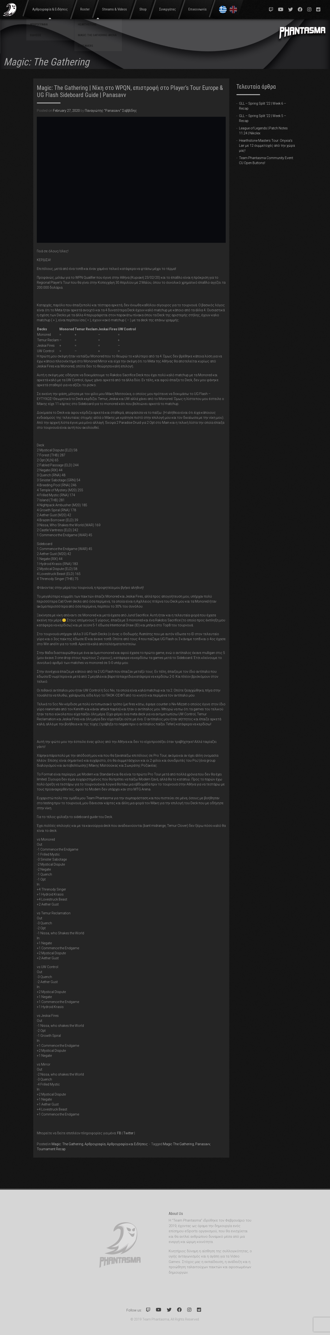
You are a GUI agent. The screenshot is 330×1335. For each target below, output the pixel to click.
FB (119, 1133)
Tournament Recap (51, 1149)
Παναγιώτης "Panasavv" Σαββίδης (111, 110)
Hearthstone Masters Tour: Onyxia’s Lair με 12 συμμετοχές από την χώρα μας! (267, 145)
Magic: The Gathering (67, 1144)
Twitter (128, 1133)
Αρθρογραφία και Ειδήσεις (127, 1144)
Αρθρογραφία (95, 1144)
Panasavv (202, 1144)
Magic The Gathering (178, 1144)
